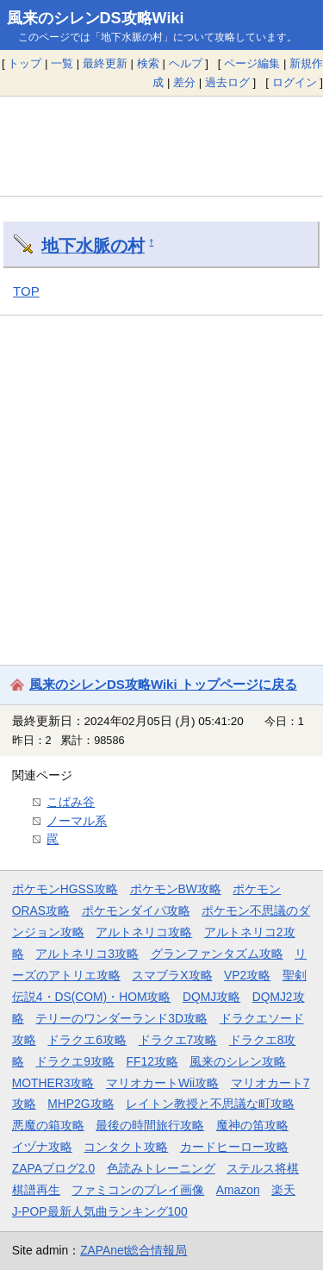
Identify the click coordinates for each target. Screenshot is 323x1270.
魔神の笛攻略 (252, 1125)
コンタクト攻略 (126, 1147)
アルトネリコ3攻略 (87, 953)
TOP (26, 291)
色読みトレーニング (161, 1168)
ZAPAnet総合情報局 (133, 1250)
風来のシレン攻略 (237, 1061)
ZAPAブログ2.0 (53, 1168)
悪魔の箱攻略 (48, 1125)
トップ (24, 63)
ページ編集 (252, 63)
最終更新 (105, 63)
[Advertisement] (161, 146)
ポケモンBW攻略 (175, 889)
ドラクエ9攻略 (75, 1061)
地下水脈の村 (93, 245)
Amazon (238, 1190)
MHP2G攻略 (80, 1103)
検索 (148, 63)
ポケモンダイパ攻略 (136, 910)
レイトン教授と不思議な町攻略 (210, 1103)
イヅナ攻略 (42, 1147)
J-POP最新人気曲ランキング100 (100, 1211)
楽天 (283, 1190)
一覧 (62, 63)
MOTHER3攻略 (53, 1083)
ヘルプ (185, 63)
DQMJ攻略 (211, 997)
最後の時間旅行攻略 (150, 1125)
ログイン (294, 82)
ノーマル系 (77, 821)
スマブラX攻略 (172, 975)
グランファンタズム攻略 (217, 953)
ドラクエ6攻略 (87, 1040)
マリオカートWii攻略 (162, 1083)
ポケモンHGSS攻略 (65, 889)
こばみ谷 (71, 802)
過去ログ (227, 82)
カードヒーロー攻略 (234, 1147)
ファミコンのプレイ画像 (137, 1190)
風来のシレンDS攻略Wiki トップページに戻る (163, 684)
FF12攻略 (152, 1061)
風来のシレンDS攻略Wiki (95, 18)
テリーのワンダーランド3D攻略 (121, 1018)
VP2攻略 (247, 975)
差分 (184, 82)
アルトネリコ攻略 (144, 932)
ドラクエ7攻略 (178, 1040)
